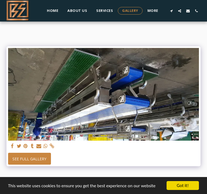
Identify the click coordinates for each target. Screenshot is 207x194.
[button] (171, 11)
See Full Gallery (29, 158)
